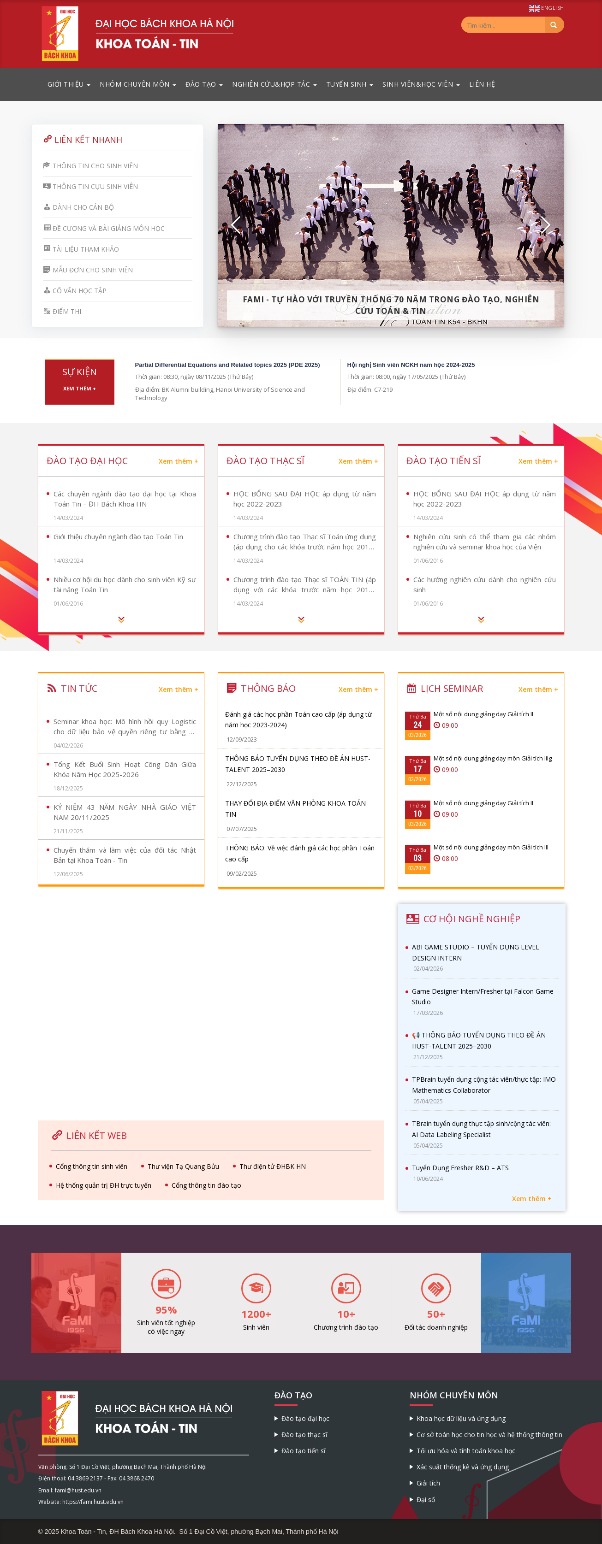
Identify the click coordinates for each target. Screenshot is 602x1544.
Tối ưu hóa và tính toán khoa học (466, 1450)
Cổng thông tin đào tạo (206, 1185)
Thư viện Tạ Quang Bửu (183, 1166)
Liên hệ (482, 84)
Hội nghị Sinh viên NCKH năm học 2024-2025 (411, 364)
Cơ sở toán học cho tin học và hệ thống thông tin (489, 1434)
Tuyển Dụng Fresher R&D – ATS (460, 1167)
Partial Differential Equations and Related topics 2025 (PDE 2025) (227, 364)
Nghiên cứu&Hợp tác (274, 84)
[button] (236, 225)
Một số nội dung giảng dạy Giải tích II (483, 714)
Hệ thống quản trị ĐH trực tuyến (103, 1185)
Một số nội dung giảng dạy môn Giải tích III (491, 847)
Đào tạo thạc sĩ (304, 1434)
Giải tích (428, 1483)
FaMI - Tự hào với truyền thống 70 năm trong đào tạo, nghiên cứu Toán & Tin (391, 305)
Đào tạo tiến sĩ (303, 1450)
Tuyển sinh (350, 84)
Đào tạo (204, 84)
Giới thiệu (69, 84)
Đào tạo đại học (305, 1418)
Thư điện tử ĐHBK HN (272, 1166)
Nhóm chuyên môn (138, 84)
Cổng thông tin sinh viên (91, 1166)
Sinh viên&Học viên (421, 84)
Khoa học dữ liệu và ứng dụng (461, 1418)
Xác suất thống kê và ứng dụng (463, 1466)
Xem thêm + (79, 388)
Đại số (426, 1499)
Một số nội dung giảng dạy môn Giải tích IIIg (493, 758)
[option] (391, 225)
